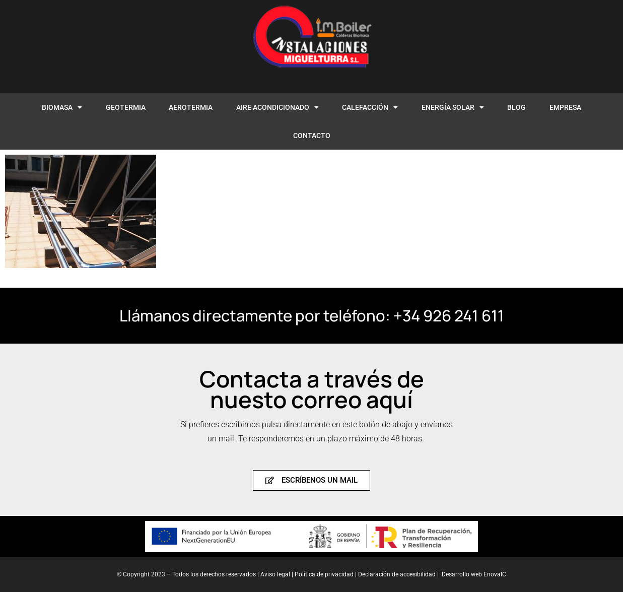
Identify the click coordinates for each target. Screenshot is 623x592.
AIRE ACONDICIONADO (277, 107)
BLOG (516, 107)
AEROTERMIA (191, 107)
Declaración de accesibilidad (397, 574)
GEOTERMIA (126, 107)
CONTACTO (311, 135)
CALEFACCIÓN (370, 107)
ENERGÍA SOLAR (453, 107)
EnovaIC (494, 574)
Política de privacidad (325, 574)
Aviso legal (275, 574)
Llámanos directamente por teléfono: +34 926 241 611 (311, 315)
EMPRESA (565, 107)
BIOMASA (62, 107)
